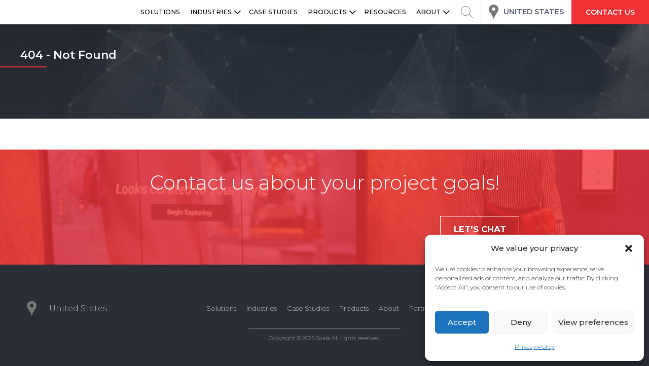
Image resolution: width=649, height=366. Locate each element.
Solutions (221, 308)
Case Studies (308, 308)
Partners (423, 308)
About (389, 308)
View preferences (593, 322)
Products (354, 308)
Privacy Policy (535, 346)
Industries (261, 308)
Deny (521, 322)
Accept (462, 322)
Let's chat (480, 229)
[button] (629, 248)
